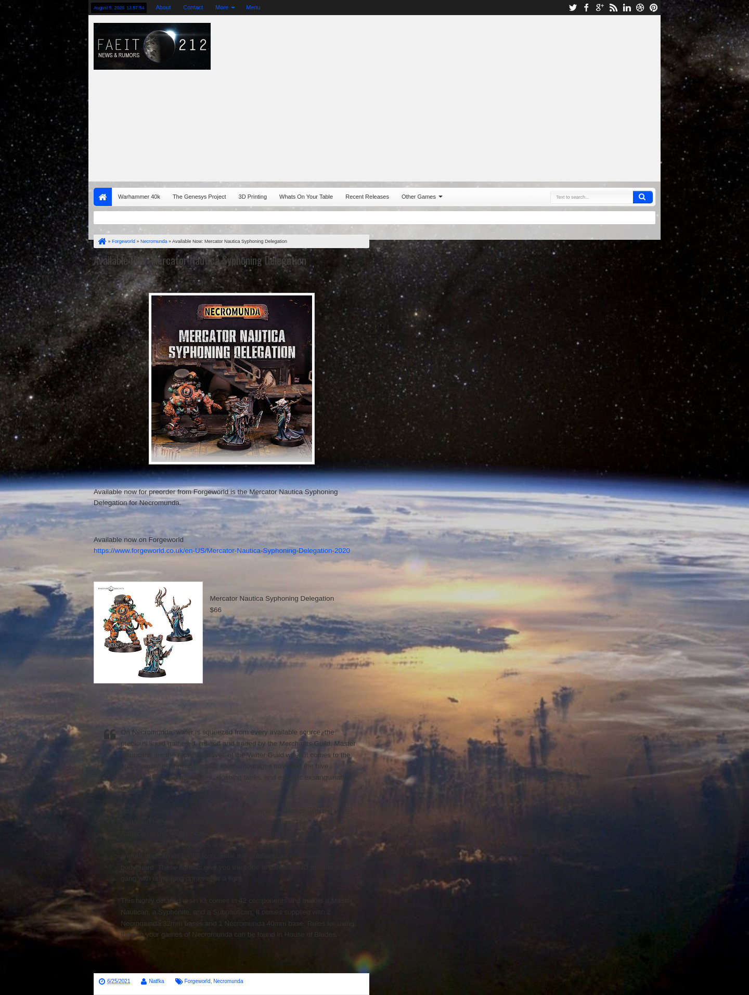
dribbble (640, 7)
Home (103, 197)
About (163, 7)
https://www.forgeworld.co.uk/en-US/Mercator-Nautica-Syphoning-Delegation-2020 (222, 550)
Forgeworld (198, 981)
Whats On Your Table (306, 196)
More (221, 7)
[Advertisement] (513, 96)
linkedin (627, 7)
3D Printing (253, 196)
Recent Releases (367, 196)
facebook (586, 7)
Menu (253, 7)
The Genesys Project (199, 196)
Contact (193, 7)
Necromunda (228, 981)
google (599, 7)
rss (613, 7)
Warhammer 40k (139, 196)
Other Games (419, 196)
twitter (572, 7)
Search (643, 197)
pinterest (654, 7)
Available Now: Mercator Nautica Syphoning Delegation (200, 260)
